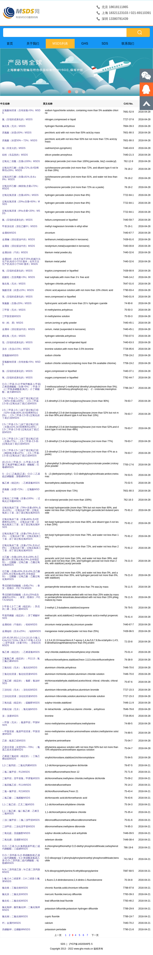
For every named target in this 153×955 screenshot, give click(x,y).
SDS (105, 43)
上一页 (57, 935)
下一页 (95, 935)
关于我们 (33, 43)
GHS (84, 43)
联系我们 (128, 43)
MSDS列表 (60, 43)
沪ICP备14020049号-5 (81, 944)
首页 (10, 43)
